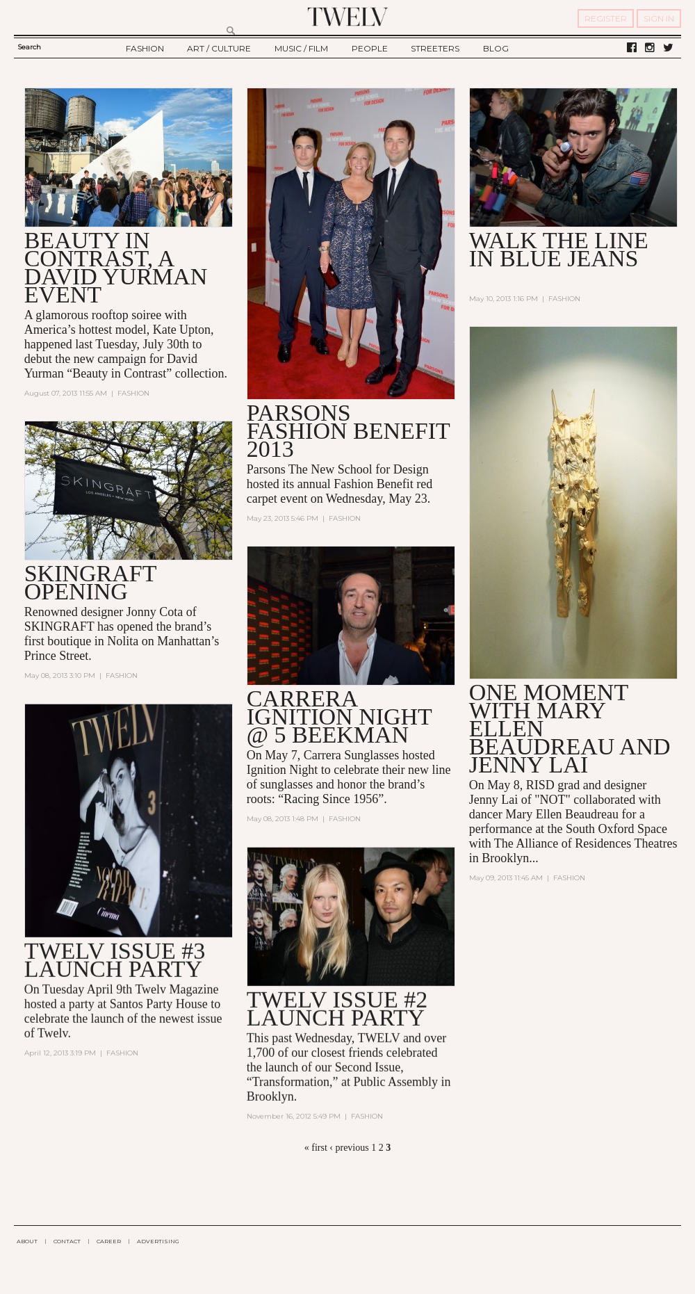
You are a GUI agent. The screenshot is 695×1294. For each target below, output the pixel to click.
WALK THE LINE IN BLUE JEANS (558, 249)
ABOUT (27, 1241)
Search (29, 46)
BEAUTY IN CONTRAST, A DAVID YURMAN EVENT (116, 267)
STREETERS (435, 48)
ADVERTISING (158, 1241)
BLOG (496, 48)
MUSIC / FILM (301, 48)
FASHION (145, 48)
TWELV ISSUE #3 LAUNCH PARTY (115, 960)
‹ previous (348, 1147)
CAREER (109, 1241)
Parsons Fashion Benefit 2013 (348, 431)
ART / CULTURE (219, 48)
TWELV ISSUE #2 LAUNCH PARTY (337, 1008)
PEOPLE (370, 48)
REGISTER (605, 18)
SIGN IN (659, 18)
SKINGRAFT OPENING (90, 582)
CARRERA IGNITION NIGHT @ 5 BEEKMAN (339, 716)
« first (315, 1147)
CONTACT (67, 1241)
